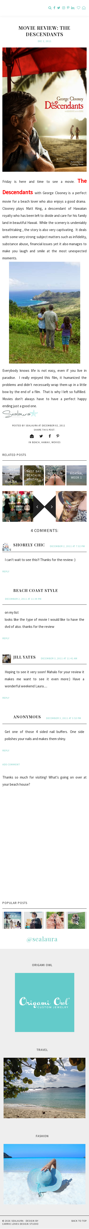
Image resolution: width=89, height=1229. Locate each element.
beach (36, 442)
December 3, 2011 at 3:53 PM (63, 718)
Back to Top (79, 1220)
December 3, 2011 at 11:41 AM (59, 658)
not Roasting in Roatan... (12, 476)
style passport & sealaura (12, 922)
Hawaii (45, 442)
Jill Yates (24, 657)
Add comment (11, 764)
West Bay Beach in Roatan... (34, 475)
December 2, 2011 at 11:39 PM (23, 598)
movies (56, 442)
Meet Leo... (76, 920)
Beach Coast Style (35, 590)
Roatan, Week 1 (76, 475)
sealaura (17, 1220)
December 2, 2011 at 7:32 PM (67, 546)
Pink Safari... (33, 920)
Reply (5, 571)
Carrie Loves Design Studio (20, 1223)
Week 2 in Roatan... (55, 475)
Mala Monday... (55, 920)
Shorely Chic (29, 544)
